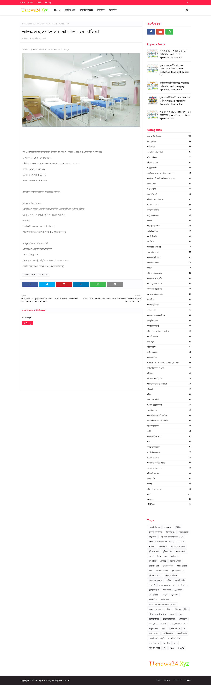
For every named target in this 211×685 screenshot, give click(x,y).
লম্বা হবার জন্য (169, 447)
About (30, 2)
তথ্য (169, 268)
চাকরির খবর (169, 231)
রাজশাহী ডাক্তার (169, 436)
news (169, 499)
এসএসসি (169, 189)
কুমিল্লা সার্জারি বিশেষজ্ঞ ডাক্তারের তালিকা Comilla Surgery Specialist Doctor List (174, 86)
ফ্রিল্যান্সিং (169, 347)
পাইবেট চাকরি (169, 304)
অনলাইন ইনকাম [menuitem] (86, 10)
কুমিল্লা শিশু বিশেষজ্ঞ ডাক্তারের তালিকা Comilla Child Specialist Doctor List (173, 54)
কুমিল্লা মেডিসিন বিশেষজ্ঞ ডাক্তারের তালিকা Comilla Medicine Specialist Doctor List (175, 100)
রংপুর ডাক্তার (169, 426)
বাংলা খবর (169, 357)
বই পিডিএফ (169, 352)
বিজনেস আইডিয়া (169, 378)
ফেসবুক (169, 341)
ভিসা (169, 394)
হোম (23, 24)
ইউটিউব (169, 146)
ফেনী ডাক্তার (169, 336)
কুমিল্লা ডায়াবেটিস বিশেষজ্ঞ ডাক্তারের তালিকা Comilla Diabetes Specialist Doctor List (174, 70)
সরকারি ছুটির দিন (169, 468)
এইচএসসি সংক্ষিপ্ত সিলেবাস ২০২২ (169, 178)
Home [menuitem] (57, 10)
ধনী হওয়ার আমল (169, 283)
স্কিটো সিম (169, 478)
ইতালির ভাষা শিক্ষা (169, 152)
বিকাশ (169, 373)
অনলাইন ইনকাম (169, 136)
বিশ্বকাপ (169, 389)
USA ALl (169, 504)
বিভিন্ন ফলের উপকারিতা (169, 383)
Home (22, 2)
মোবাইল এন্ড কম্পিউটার (169, 415)
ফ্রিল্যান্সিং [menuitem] (113, 10)
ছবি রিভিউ (169, 236)
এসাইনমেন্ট (169, 194)
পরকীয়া (169, 299)
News (26, 38)
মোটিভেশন (169, 410)
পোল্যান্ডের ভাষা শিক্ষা (169, 315)
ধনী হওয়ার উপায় (169, 289)
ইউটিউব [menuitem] (100, 10)
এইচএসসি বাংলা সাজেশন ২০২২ (169, 173)
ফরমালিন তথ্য (169, 326)
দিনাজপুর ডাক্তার (169, 273)
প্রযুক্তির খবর (169, 320)
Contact (39, 2)
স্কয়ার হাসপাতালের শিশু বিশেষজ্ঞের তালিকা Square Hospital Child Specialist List (175, 115)
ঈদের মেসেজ (169, 162)
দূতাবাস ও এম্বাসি (169, 278)
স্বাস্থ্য (169, 484)
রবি (169, 431)
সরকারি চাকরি (169, 457)
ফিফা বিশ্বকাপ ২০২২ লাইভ (169, 331)
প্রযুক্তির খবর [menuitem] (70, 10)
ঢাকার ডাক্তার (43, 274)
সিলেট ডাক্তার (169, 473)
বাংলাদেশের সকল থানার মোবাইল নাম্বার (169, 362)
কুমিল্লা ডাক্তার (169, 204)
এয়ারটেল (169, 183)
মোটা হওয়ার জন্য (169, 405)
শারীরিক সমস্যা (169, 452)
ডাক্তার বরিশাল (169, 257)
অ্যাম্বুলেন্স (169, 141)
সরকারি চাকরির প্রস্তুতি (169, 462)
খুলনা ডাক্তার (169, 215)
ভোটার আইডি (169, 399)
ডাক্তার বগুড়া (169, 252)
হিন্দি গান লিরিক (169, 489)
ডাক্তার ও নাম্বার (32, 24)
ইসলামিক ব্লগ (169, 157)
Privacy (48, 2)
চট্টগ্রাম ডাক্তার (169, 225)
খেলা (169, 220)
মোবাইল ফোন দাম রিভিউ (169, 420)
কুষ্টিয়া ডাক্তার (169, 210)
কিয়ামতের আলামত (169, 199)
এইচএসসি (169, 167)
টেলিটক (169, 241)
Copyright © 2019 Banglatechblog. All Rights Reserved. (45, 680)
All (169, 494)
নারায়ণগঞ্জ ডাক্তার (169, 294)
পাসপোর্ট (169, 310)
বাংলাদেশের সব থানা (169, 368)
